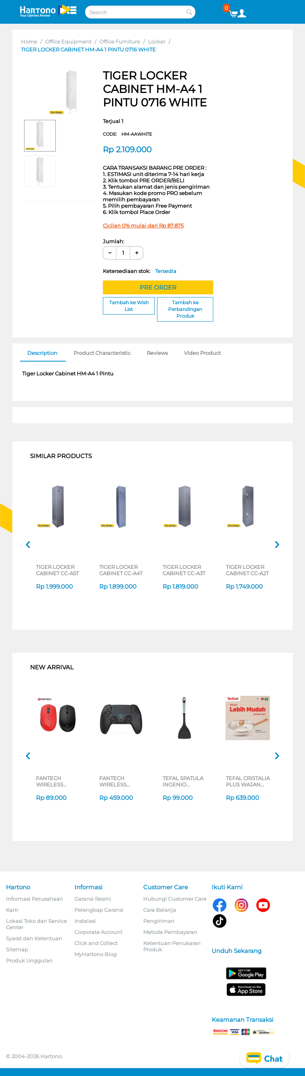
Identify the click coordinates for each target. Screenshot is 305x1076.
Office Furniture (119, 41)
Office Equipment (68, 41)
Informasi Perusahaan (34, 899)
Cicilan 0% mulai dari (143, 225)
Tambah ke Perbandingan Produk (185, 309)
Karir (12, 910)
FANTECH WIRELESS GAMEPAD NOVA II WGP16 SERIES (121, 781)
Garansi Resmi (92, 899)
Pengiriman (158, 921)
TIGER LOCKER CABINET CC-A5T (57, 570)
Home (29, 41)
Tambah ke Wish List (129, 305)
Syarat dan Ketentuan (34, 938)
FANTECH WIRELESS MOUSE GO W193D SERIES (55, 781)
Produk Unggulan (29, 960)
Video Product (202, 353)
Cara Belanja (159, 910)
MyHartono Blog (95, 954)
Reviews (157, 353)
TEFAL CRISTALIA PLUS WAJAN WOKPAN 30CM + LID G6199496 (248, 781)
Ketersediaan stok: (139, 271)
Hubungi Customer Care (174, 899)
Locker (156, 41)
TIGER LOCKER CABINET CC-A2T (247, 570)
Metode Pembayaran (170, 932)
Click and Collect (95, 943)
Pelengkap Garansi (98, 910)
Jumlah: (113, 241)
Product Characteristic (102, 353)
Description (42, 353)
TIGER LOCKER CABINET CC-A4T (120, 570)
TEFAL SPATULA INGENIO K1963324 (183, 781)
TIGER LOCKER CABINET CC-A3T (184, 570)
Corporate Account (98, 932)
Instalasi (85, 921)
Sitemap (17, 949)
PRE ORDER (158, 287)
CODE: (127, 134)
